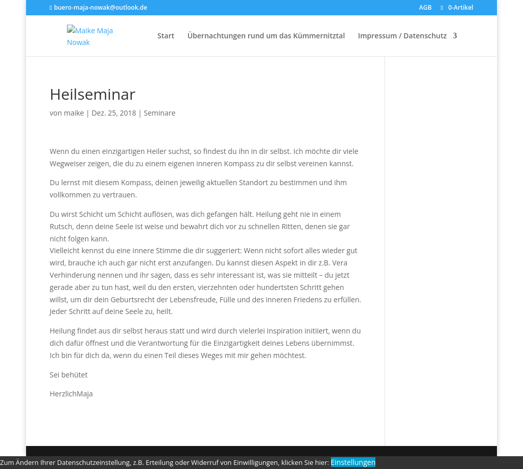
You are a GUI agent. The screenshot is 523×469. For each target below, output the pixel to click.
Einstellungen (353, 462)
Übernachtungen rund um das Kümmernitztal (266, 36)
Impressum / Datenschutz (402, 36)
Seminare (160, 113)
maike (74, 113)
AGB (425, 8)
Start (165, 36)
